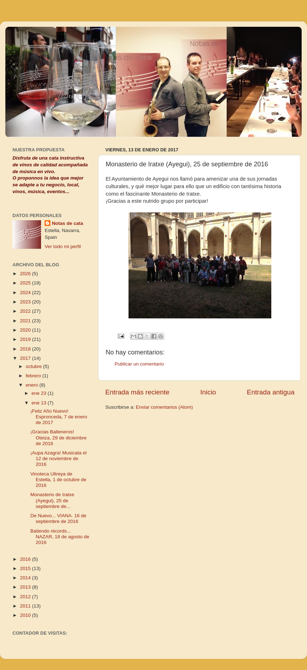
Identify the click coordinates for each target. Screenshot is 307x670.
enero (32, 385)
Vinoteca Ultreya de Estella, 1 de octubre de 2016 (58, 479)
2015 (26, 568)
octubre (34, 366)
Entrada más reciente (137, 392)
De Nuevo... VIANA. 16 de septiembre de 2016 (58, 518)
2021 (26, 320)
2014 (26, 577)
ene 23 (39, 393)
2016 (26, 559)
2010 (26, 615)
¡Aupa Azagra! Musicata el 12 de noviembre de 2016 (58, 458)
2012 (26, 596)
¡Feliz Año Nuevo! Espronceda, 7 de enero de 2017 (58, 416)
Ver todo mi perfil (63, 246)
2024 (26, 292)
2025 (26, 283)
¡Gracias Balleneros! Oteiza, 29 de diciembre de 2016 (58, 437)
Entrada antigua (271, 392)
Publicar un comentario (139, 364)
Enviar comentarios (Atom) (164, 407)
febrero (34, 375)
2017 (26, 358)
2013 (26, 587)
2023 (26, 301)
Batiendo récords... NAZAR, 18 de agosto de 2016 (59, 536)
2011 (26, 606)
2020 (26, 330)
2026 (26, 273)
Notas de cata (67, 223)
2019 (26, 339)
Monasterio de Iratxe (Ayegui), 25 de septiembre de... (52, 500)
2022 (26, 311)
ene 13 (39, 402)
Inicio (208, 392)
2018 (26, 349)
